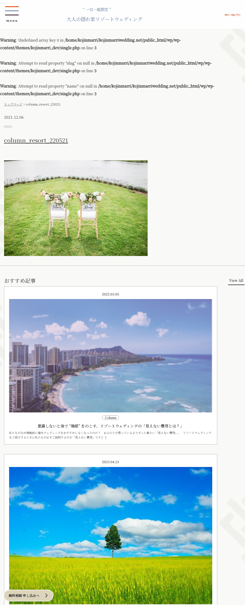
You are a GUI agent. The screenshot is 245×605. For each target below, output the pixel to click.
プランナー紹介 (103, 567)
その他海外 (39, 547)
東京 (92, 504)
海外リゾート (36, 527)
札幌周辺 (35, 504)
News (11, 567)
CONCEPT (15, 475)
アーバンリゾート (97, 499)
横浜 (92, 509)
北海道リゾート (35, 499)
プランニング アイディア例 (29, 484)
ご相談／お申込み (21, 558)
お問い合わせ (64, 558)
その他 (12, 518)
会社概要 (100, 558)
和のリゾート (12, 527)
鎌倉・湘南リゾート (66, 499)
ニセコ (34, 509)
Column (65, 567)
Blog (37, 567)
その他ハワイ (40, 542)
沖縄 (6, 499)
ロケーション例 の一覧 (25, 492)
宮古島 (12, 509)
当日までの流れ (54, 475)
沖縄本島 (13, 504)
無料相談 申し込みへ (35, 592)
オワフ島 (38, 537)
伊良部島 (13, 514)
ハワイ (36, 533)
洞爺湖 (34, 514)
